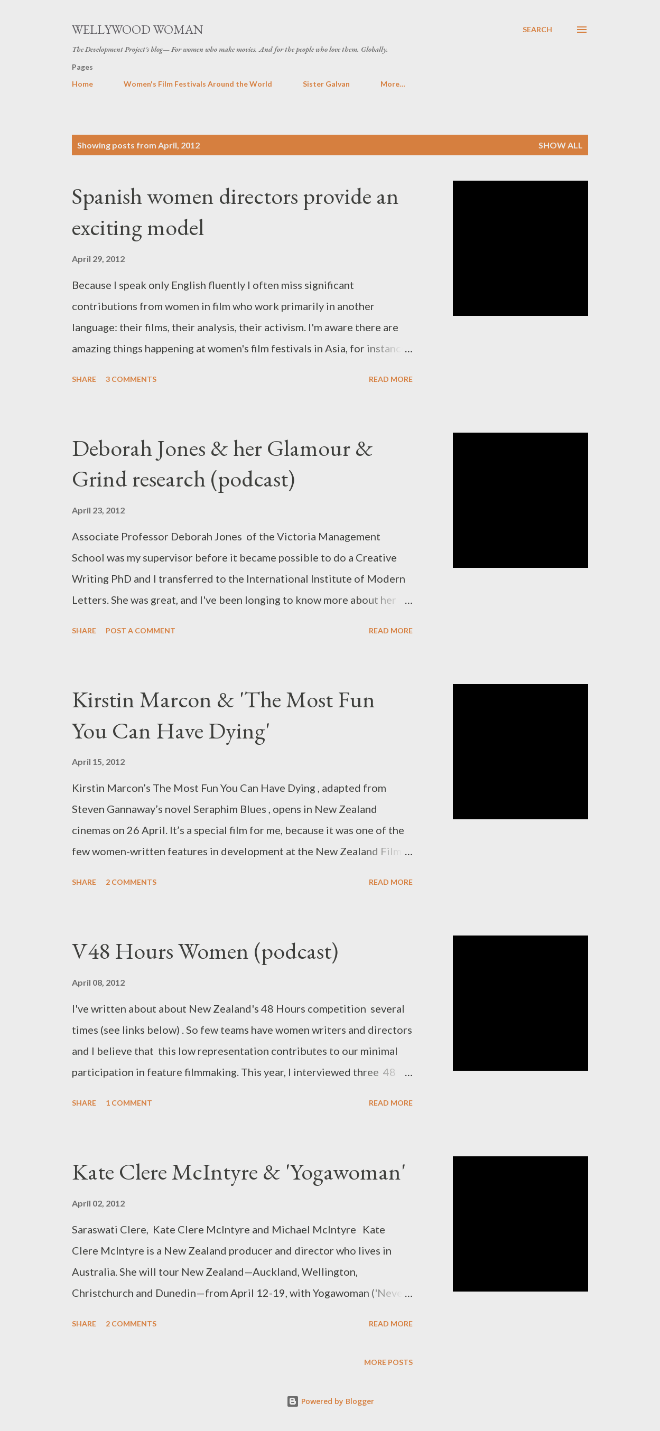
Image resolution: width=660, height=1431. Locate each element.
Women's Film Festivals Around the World (198, 83)
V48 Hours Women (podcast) (205, 951)
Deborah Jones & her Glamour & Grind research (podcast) (222, 463)
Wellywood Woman (137, 29)
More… (392, 83)
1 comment (129, 1102)
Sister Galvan (326, 83)
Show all (560, 145)
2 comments (131, 881)
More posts (388, 1362)
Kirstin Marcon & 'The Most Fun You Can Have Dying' (223, 714)
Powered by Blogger (330, 1401)
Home (82, 83)
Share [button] (84, 379)
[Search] (537, 29)
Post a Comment (140, 630)
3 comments (131, 379)
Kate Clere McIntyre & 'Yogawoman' (239, 1171)
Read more (391, 379)
